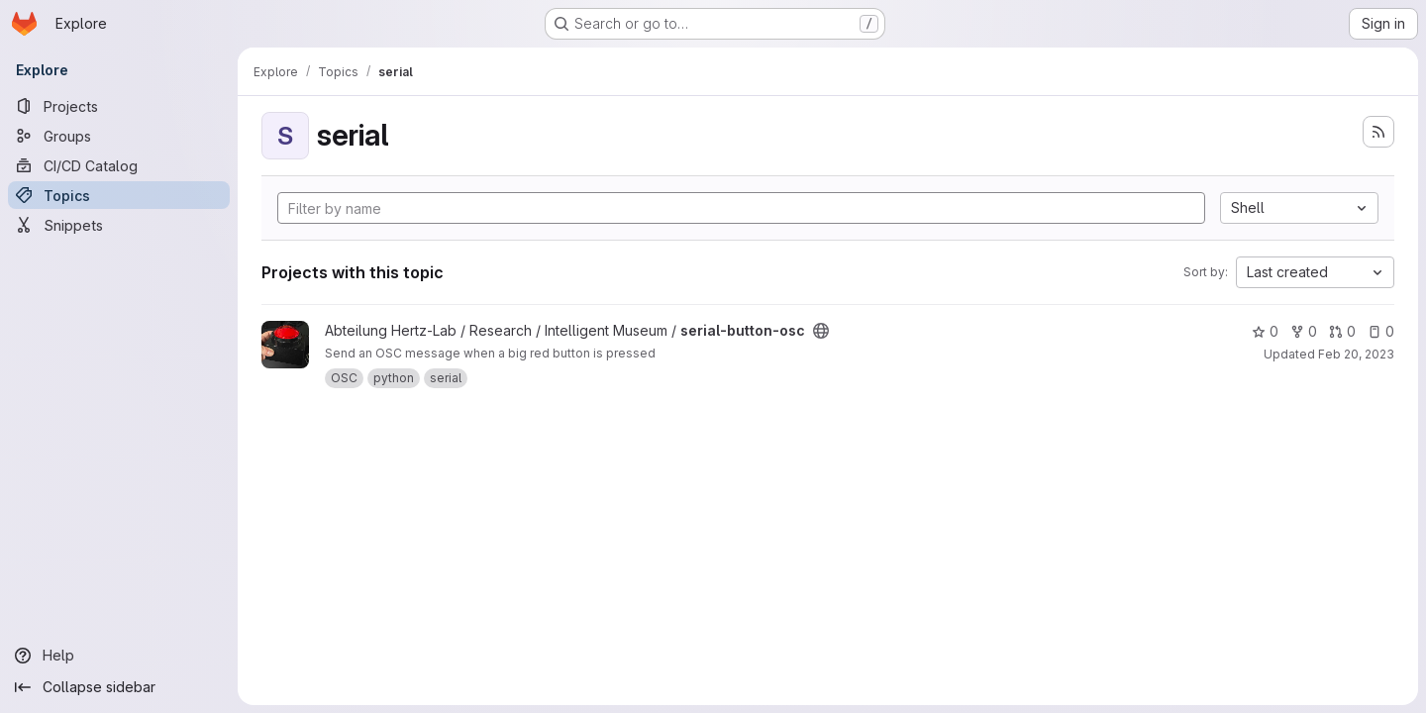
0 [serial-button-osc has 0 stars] (1265, 331)
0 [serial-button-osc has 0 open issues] (1381, 331)
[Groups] (119, 136)
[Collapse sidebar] (119, 687)
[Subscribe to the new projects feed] (1378, 132)
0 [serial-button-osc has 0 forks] (1303, 331)
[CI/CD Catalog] (119, 165)
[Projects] (119, 106)
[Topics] (119, 195)
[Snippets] (119, 225)
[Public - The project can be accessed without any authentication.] (821, 331)
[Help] (119, 655)
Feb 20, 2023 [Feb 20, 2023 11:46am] (1356, 354)
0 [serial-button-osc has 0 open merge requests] (1342, 331)
